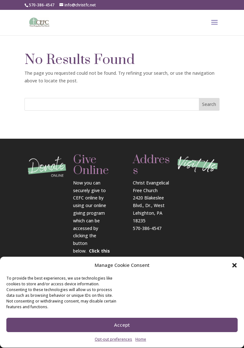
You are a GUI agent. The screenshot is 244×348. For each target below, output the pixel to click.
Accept (122, 327)
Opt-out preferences (113, 341)
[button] (234, 268)
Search (209, 104)
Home (140, 341)
